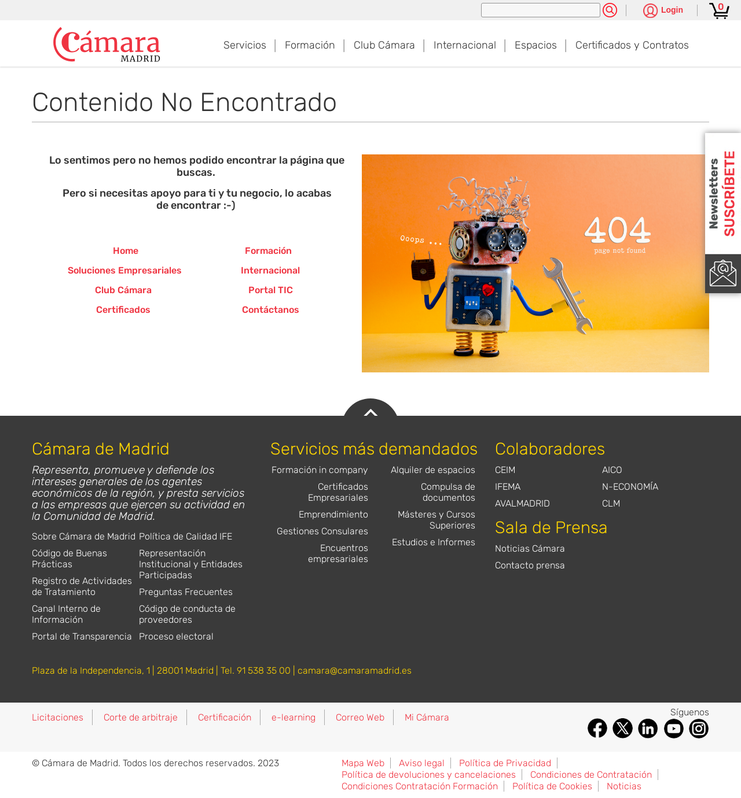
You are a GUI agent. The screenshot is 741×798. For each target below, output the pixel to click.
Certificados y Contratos (632, 45)
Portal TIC (270, 290)
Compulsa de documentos (448, 492)
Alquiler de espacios (433, 469)
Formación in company (320, 469)
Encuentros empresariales (338, 553)
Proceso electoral (176, 636)
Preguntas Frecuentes (186, 591)
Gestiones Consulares (322, 531)
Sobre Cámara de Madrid (83, 536)
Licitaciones (57, 717)
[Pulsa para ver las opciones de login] (663, 11)
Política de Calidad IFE (185, 536)
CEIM (505, 469)
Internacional (465, 45)
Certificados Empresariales (338, 492)
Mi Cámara (427, 717)
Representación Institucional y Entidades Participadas (191, 564)
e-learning (294, 717)
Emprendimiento (333, 514)
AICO (612, 469)
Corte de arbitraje (141, 717)
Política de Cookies (552, 786)
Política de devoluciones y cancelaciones (429, 774)
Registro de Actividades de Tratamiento (82, 586)
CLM (611, 503)
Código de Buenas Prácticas (69, 559)
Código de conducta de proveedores (187, 614)
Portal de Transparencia (82, 636)
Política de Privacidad (505, 763)
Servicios (244, 45)
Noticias (624, 786)
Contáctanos (270, 309)
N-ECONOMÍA (630, 486)
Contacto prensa (530, 565)
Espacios (536, 45)
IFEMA (507, 486)
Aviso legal (422, 763)
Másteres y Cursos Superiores (436, 520)
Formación (310, 45)
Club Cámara (384, 45)
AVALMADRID (522, 503)
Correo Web (360, 717)
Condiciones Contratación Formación (420, 786)
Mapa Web (363, 763)
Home (125, 250)
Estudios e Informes (433, 542)
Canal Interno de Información (66, 614)
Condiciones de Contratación (591, 774)
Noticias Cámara (530, 548)
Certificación (224, 717)
